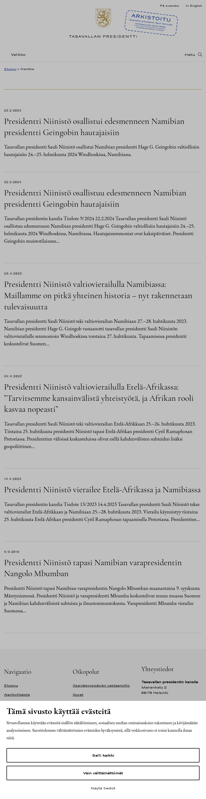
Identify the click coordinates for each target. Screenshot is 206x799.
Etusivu (10, 69)
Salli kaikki (103, 755)
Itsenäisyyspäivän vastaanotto (101, 685)
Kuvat (78, 694)
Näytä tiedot (103, 788)
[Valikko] (16, 55)
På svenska (169, 6)
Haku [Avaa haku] (190, 54)
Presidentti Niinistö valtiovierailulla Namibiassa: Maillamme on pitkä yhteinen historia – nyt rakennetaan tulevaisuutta (98, 295)
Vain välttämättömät (103, 773)
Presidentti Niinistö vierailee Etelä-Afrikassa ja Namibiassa (102, 489)
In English (194, 6)
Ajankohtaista (17, 694)
